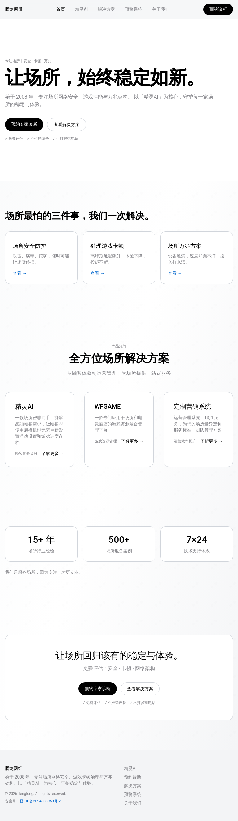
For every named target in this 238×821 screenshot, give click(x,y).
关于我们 (161, 9)
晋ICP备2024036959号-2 (40, 801)
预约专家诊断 (24, 124)
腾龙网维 (14, 9)
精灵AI (81, 9)
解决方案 (106, 9)
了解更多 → (53, 453)
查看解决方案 (67, 124)
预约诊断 (218, 9)
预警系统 (133, 9)
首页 (60, 9)
